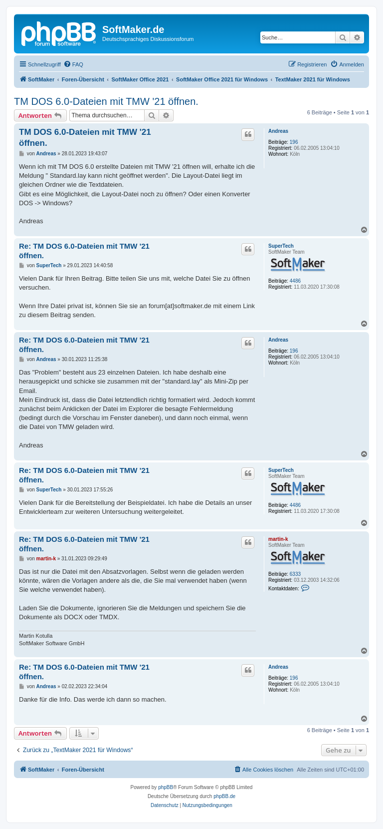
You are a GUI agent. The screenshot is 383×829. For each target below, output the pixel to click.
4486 (295, 281)
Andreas (278, 131)
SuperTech (281, 246)
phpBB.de (224, 796)
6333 (295, 574)
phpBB (165, 787)
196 (294, 142)
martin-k (278, 539)
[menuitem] (73, 64)
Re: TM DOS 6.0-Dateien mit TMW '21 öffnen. (84, 251)
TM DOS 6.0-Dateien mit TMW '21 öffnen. (106, 101)
